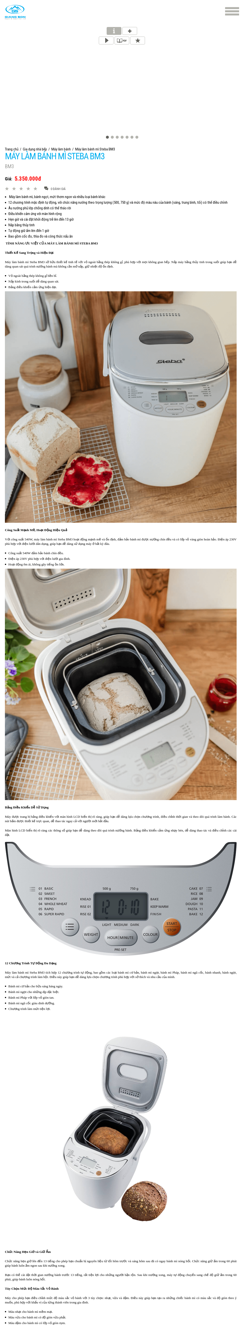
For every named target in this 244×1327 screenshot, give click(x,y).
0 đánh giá (55, 189)
